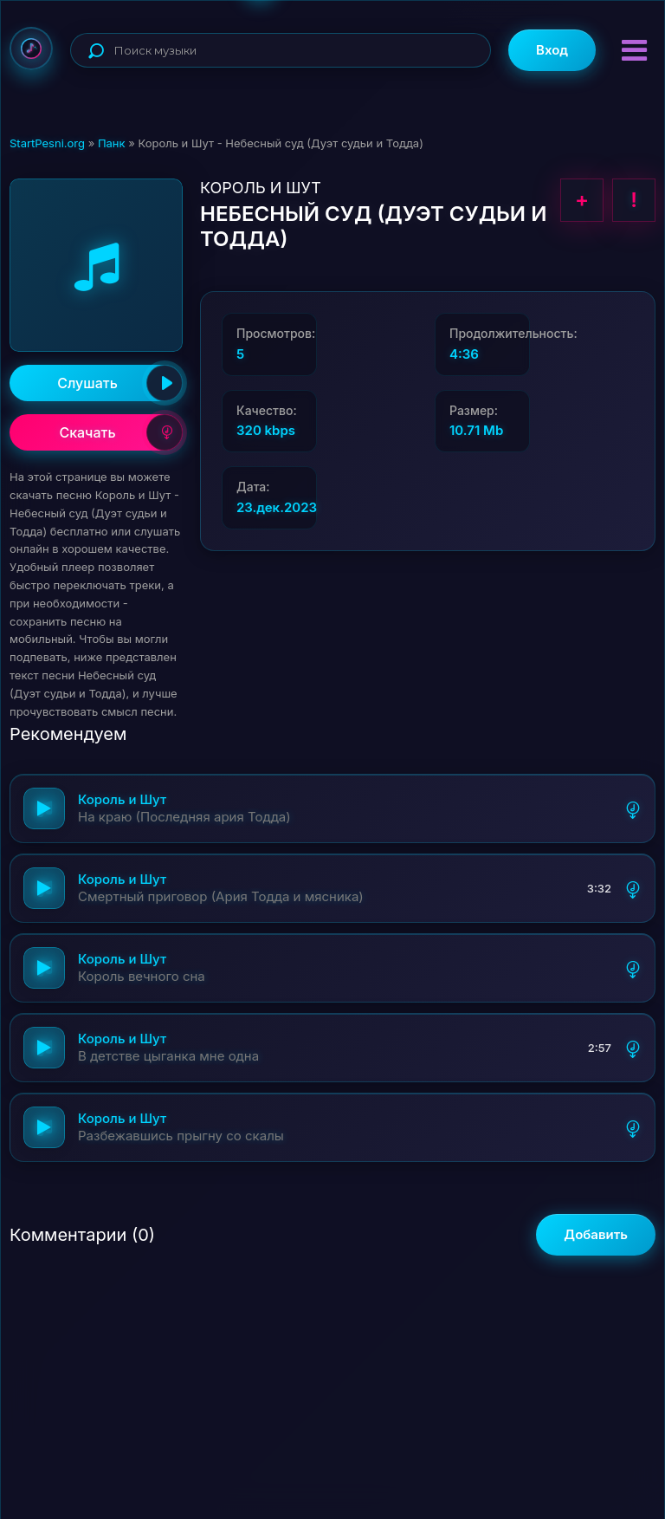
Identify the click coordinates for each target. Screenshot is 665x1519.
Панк (112, 143)
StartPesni (31, 48)
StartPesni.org (47, 143)
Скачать (121, 432)
